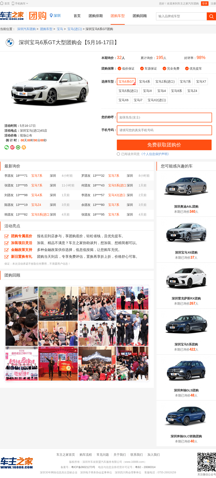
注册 (213, 3)
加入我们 (153, 454)
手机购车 (20, 3)
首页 (5, 3)
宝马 (60, 29)
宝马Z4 (36, 205)
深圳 (57, 15)
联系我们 (136, 454)
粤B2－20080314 (145, 467)
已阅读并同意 (128, 154)
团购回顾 (140, 16)
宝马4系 (36, 195)
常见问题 (103, 454)
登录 (204, 3)
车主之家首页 (65, 454)
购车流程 (86, 454)
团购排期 (96, 16)
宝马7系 (36, 175)
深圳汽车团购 (26, 29)
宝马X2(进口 (116, 195)
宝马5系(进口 (117, 185)
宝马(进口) (74, 29)
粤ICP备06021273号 (83, 467)
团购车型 (118, 16)
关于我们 (120, 454)
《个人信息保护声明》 (155, 154)
